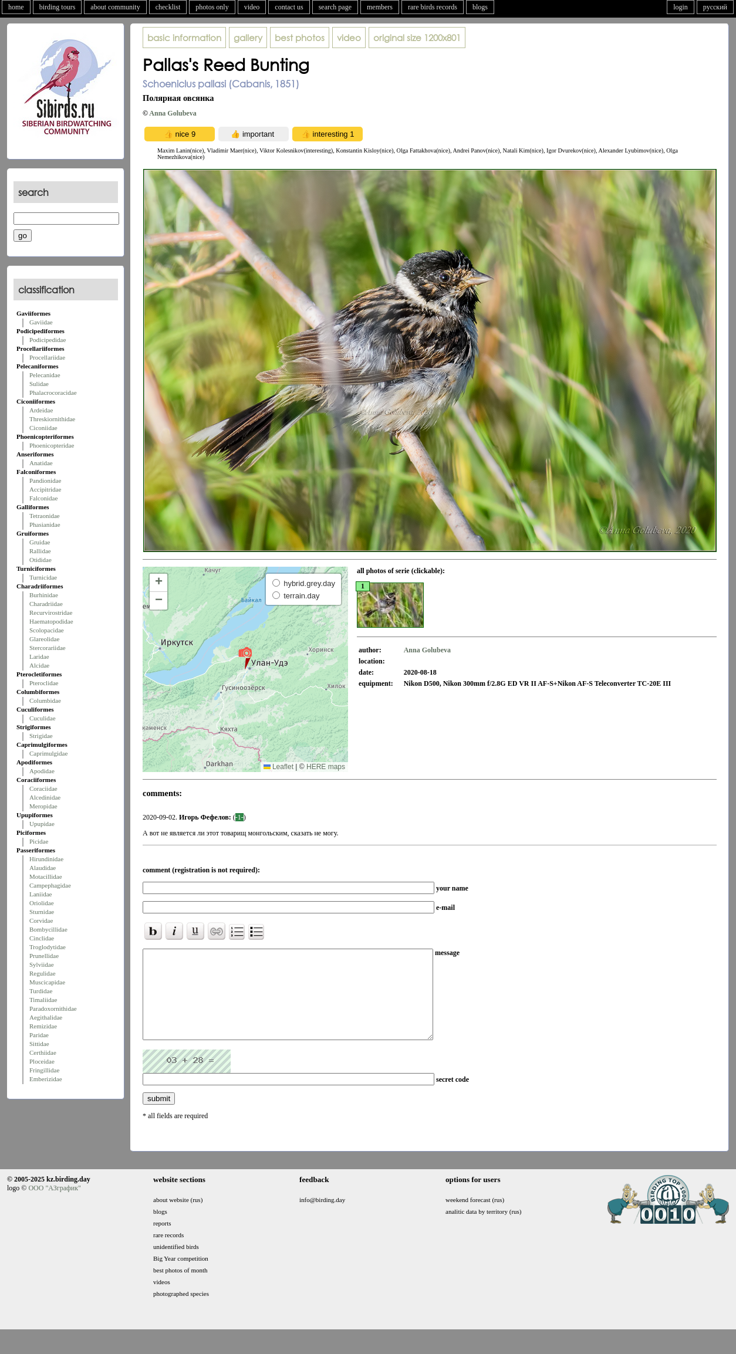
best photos (300, 37)
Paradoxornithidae (53, 1008)
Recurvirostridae (50, 612)
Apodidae (42, 770)
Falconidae (43, 498)
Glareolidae (44, 638)
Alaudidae (42, 867)
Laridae (39, 656)
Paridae (39, 1034)
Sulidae (39, 383)
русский (715, 7)
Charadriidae (46, 603)
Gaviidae (41, 322)
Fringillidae (44, 1070)
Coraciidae (43, 788)
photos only (211, 7)
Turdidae (40, 990)
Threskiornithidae (52, 418)
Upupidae (42, 823)
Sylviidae (41, 964)
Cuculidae (42, 718)
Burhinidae (43, 594)
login (680, 7)
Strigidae (41, 735)
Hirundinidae (46, 858)
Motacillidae (45, 876)
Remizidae (43, 1026)
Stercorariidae (47, 647)
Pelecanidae (44, 374)
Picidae (38, 841)
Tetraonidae (44, 515)
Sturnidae (41, 911)
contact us (289, 7)
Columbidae (45, 700)
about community (115, 7)
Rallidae (40, 550)
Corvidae (41, 920)
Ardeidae (41, 410)
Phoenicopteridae (51, 445)
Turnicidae (43, 577)
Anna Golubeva (172, 113)
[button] (245, 657)
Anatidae (41, 462)
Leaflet (278, 767)
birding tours (57, 7)
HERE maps (325, 767)
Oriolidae (41, 902)
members (380, 7)
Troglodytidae (47, 946)
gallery (248, 37)
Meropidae (43, 806)
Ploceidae (42, 1061)
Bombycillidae (48, 929)
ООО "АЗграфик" (54, 1205)
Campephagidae (50, 885)
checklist (168, 7)
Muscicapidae (47, 982)
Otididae (40, 559)
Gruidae (39, 542)
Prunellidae (44, 955)
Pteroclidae (43, 682)
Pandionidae (45, 480)
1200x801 (417, 37)
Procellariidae (47, 357)
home (16, 7)
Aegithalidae (45, 1017)
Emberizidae (45, 1078)
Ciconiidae (43, 427)
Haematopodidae (51, 621)
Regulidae (42, 973)
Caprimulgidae (48, 753)
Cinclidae (41, 938)
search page (335, 7)
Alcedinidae (44, 797)
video (252, 7)
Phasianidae (44, 524)
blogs (480, 7)
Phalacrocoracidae (53, 392)
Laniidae (40, 894)
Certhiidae (42, 1052)
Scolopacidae (46, 630)
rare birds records (432, 7)
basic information (184, 37)
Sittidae (39, 1043)
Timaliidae (43, 999)
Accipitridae (45, 489)
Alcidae (39, 665)
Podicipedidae (47, 339)
